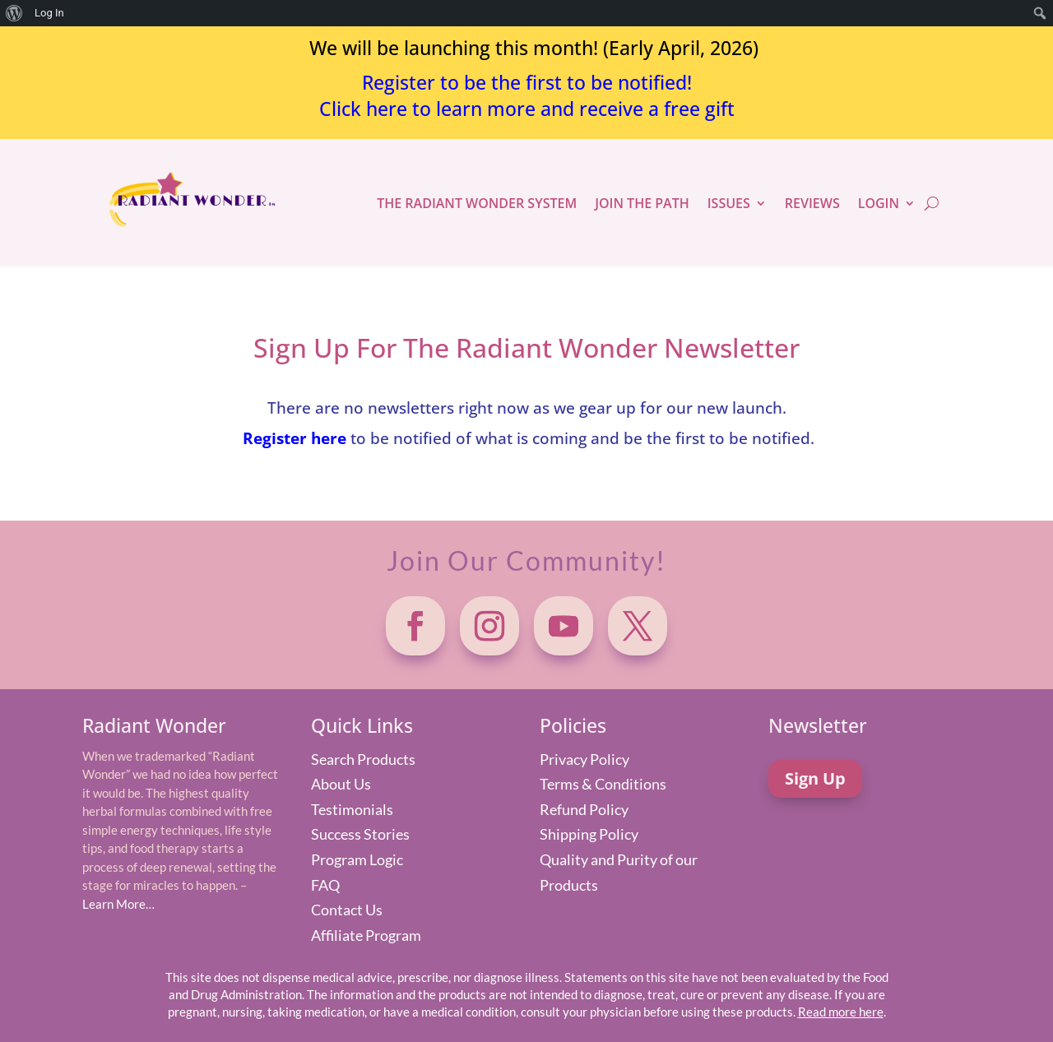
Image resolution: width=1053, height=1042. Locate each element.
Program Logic (357, 859)
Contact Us (347, 910)
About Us (341, 784)
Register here (294, 438)
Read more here (841, 1011)
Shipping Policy (589, 834)
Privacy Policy (584, 759)
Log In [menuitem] (49, 13)
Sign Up (815, 778)
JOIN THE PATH (642, 203)
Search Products (363, 759)
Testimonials (352, 809)
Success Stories (360, 834)
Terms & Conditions (603, 784)
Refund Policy (584, 809)
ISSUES (728, 203)
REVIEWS (812, 203)
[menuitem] (14, 13)
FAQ (325, 885)
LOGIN (878, 203)
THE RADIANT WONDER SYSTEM (477, 203)
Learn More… (118, 903)
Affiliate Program (366, 935)
